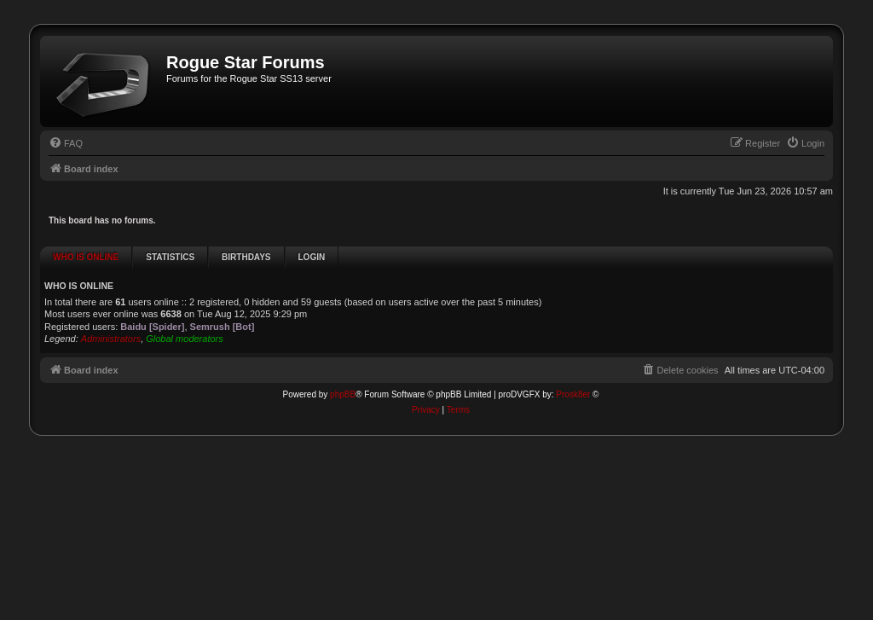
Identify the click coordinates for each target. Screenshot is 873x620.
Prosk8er (573, 372)
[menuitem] (66, 143)
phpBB (343, 372)
